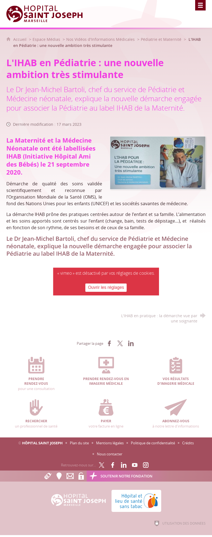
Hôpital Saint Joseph (42, 442)
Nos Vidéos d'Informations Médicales (100, 39)
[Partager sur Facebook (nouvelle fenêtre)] (109, 343)
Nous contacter (109, 453)
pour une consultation (36, 374)
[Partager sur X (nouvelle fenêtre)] (120, 343)
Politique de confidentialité (153, 442)
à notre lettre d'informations (176, 413)
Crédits (188, 442)
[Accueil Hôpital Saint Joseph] (47, 14)
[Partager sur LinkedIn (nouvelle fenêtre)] (131, 343)
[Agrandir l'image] (158, 162)
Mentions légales (110, 442)
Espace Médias (46, 39)
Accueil (20, 39)
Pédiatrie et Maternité (161, 39)
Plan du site (79, 442)
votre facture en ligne (106, 413)
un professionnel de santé (36, 413)
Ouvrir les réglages (106, 287)
